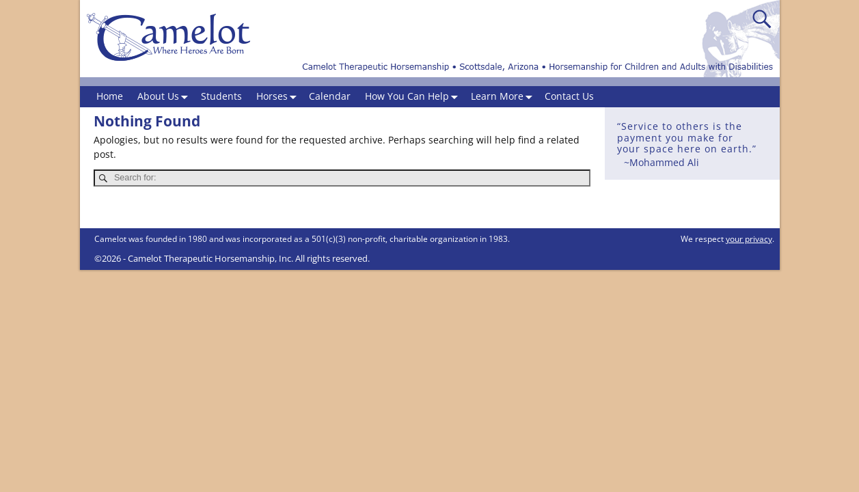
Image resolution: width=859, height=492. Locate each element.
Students (221, 96)
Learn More (504, 96)
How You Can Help (414, 96)
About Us (165, 96)
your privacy (749, 239)
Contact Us (569, 96)
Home (109, 96)
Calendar (330, 96)
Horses (279, 96)
